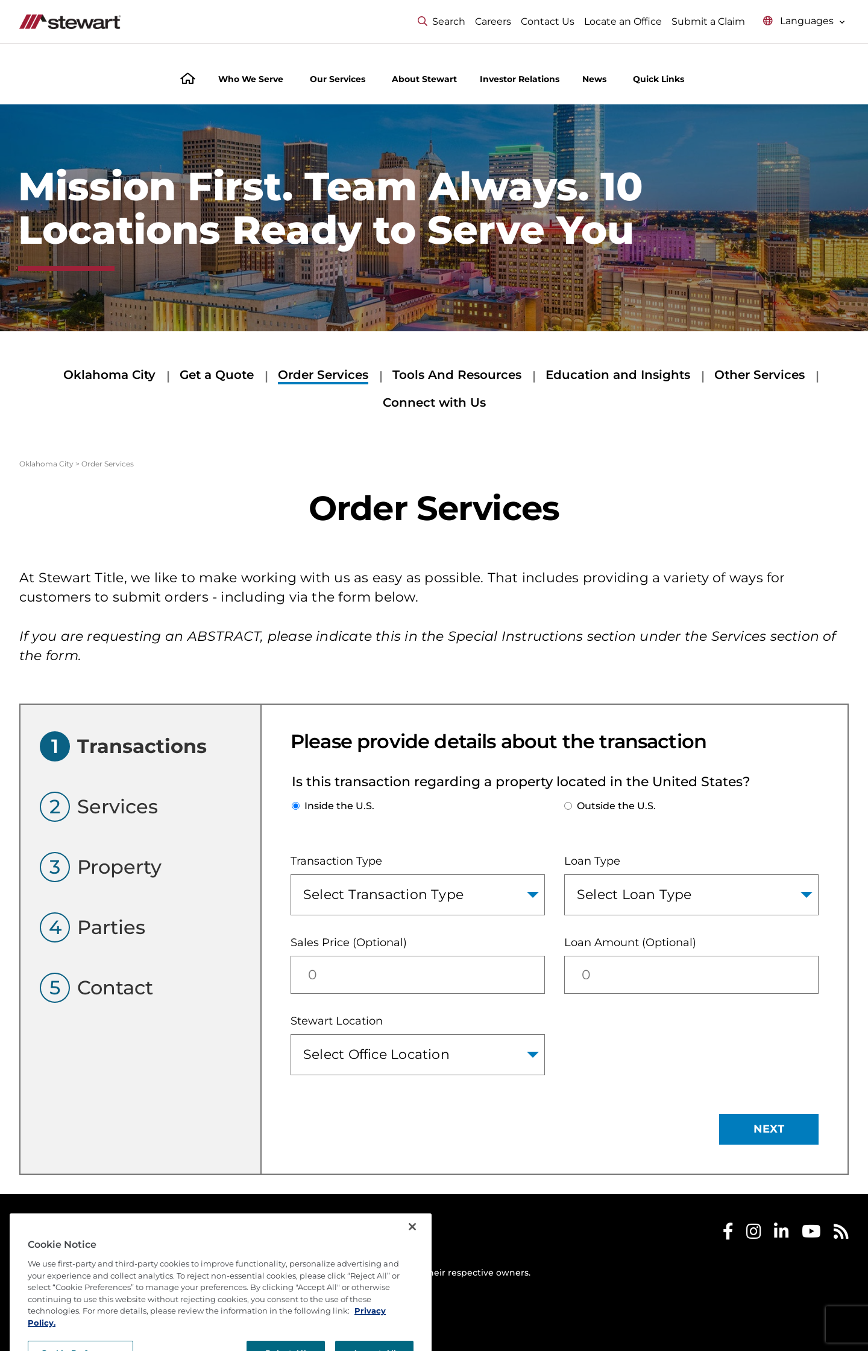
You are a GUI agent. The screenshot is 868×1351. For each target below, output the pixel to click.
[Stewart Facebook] (728, 1234)
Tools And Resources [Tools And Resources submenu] (456, 374)
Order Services (323, 374)
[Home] (187, 80)
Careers (493, 21)
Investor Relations (519, 79)
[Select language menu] (804, 21)
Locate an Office (623, 21)
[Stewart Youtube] (811, 1234)
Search (441, 21)
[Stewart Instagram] (753, 1234)
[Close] (412, 1264)
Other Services (759, 374)
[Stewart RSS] (841, 1234)
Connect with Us (434, 402)
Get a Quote (217, 374)
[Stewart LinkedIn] (781, 1234)
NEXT (768, 1129)
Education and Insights (618, 374)
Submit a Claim (708, 21)
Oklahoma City (109, 374)
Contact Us (547, 21)
